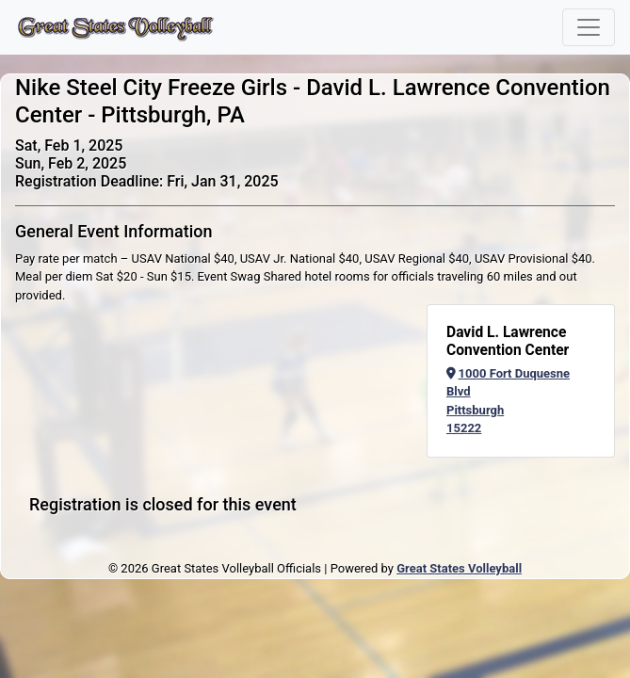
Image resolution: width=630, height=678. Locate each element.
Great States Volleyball (459, 568)
